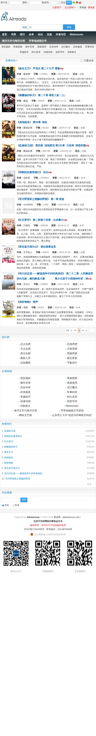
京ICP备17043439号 (34, 529)
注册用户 (56, 7)
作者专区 (61, 34)
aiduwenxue (33, 517)
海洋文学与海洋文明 (13, 40)
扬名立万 (24, 68)
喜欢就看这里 (48, 246)
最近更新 (72, 358)
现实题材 (5, 46)
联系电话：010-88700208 (59, 529)
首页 (4, 34)
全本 (31, 34)
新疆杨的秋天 (27, 95)
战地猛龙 (24, 122)
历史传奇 (53, 46)
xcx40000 (28, 204)
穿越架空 (24, 52)
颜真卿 (26, 74)
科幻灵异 (36, 52)
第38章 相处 (40, 122)
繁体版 (91, 7)
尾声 (35, 302)
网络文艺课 (25, 415)
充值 (49, 34)
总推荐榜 (72, 344)
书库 (13, 34)
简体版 (83, 7)
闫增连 (26, 225)
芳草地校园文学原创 (72, 410)
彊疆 (25, 307)
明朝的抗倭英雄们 (29, 172)
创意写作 (60, 52)
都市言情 (29, 46)
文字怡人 (27, 252)
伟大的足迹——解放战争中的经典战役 (41, 273)
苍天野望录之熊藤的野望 (33, 199)
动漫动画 (48, 52)
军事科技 (89, 46)
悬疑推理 (41, 46)
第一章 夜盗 (57, 199)
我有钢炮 (24, 302)
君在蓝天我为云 (28, 246)
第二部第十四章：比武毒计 (48, 220)
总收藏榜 (25, 362)
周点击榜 (25, 353)
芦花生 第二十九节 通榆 (46, 68)
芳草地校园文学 (38, 40)
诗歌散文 (71, 52)
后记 (45, 172)
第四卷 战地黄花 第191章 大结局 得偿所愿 (60, 145)
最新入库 (25, 358)
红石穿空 (24, 220)
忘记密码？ (70, 7)
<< (75, 330)
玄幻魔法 (65, 46)
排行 (22, 34)
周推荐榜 (72, 353)
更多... (90, 484)
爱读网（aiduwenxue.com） (68, 517)
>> (83, 330)
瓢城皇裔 (27, 127)
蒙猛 (25, 100)
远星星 (26, 177)
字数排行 (72, 362)
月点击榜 (25, 348)
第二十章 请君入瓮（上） (52, 95)
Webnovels (76, 34)
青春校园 (17, 46)
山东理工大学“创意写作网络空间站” (72, 415)
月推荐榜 (72, 348)
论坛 (40, 34)
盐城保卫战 (25, 145)
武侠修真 (77, 46)
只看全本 (89, 60)
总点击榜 (25, 344)
